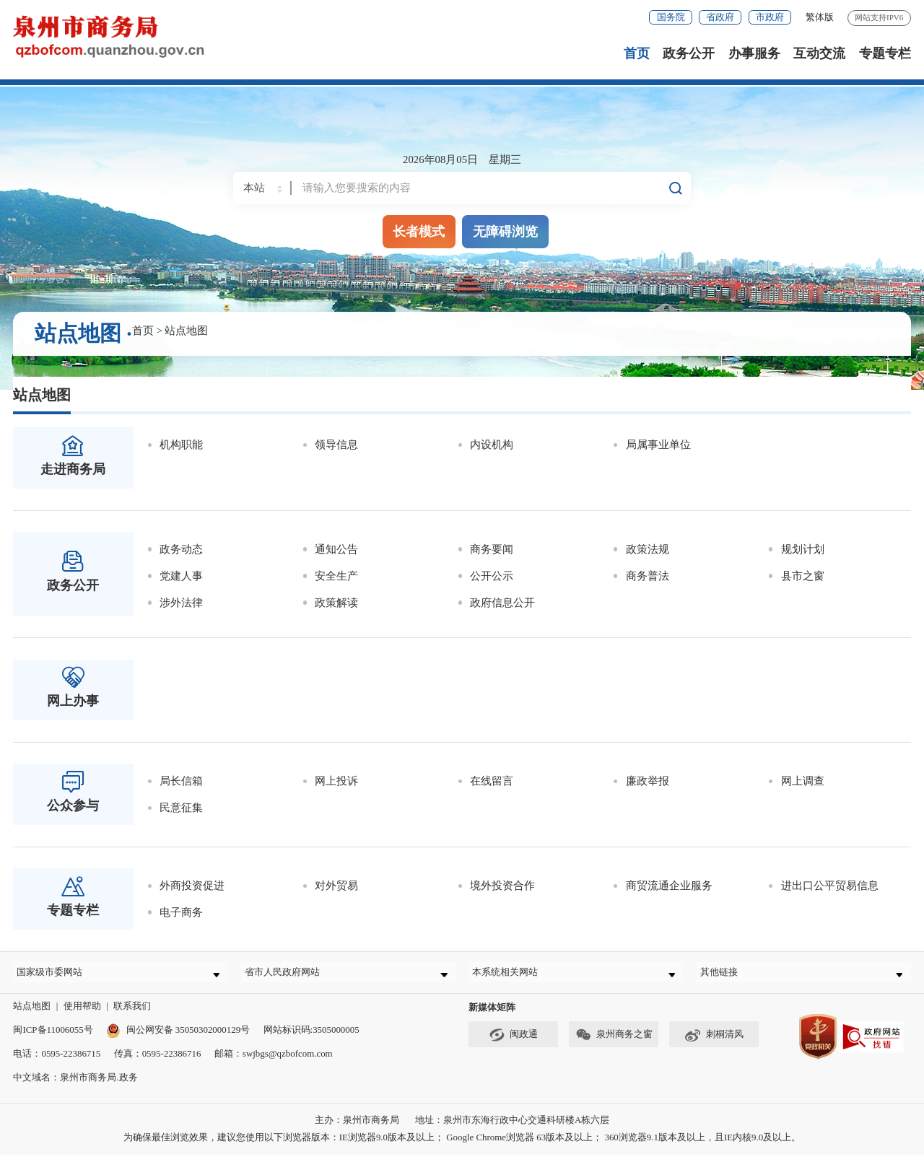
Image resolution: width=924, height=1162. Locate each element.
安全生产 (336, 576)
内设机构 (491, 444)
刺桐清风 (714, 1044)
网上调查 (802, 781)
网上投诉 (336, 781)
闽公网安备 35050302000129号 (178, 1037)
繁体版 (820, 17)
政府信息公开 (502, 602)
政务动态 (181, 549)
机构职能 (181, 444)
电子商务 (181, 912)
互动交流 (819, 53)
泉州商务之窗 (614, 1044)
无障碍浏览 (505, 231)
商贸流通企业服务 (669, 885)
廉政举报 (647, 781)
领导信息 (336, 444)
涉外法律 (181, 602)
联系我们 (132, 1013)
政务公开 (689, 53)
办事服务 (754, 53)
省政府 (720, 17)
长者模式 (419, 231)
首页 (637, 53)
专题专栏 (885, 53)
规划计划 (802, 549)
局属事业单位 (658, 444)
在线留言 (491, 781)
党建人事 (181, 576)
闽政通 (513, 1044)
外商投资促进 (192, 885)
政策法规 (647, 549)
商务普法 (647, 576)
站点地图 (186, 330)
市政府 (770, 17)
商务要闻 (491, 549)
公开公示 (491, 576)
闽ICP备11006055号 (52, 1037)
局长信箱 (181, 781)
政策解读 (336, 602)
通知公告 (336, 549)
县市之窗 (802, 576)
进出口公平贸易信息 (830, 885)
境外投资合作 (502, 885)
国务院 (671, 17)
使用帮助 (82, 1013)
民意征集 (181, 807)
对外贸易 (336, 885)
